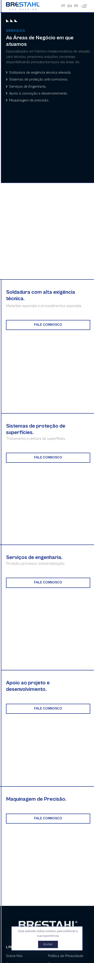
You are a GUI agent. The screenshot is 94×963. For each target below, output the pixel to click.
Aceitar (48, 944)
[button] (84, 6)
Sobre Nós (14, 956)
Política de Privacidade (65, 956)
